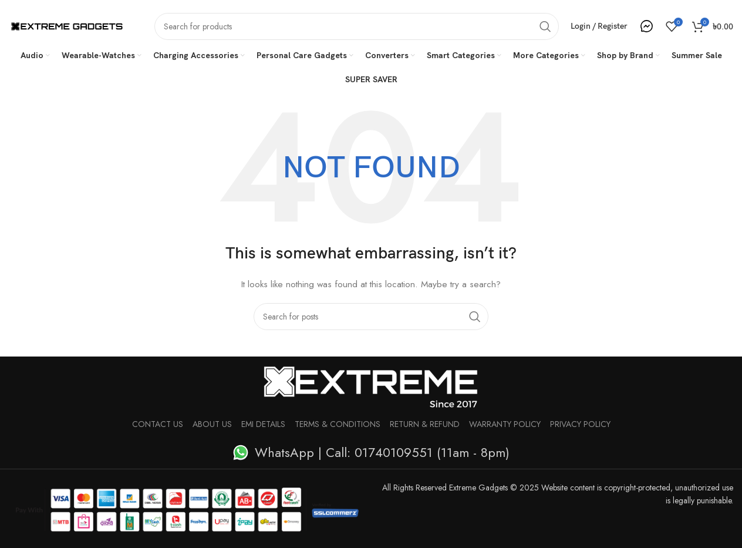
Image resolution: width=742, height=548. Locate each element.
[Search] (356, 26)
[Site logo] (67, 25)
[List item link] (371, 452)
